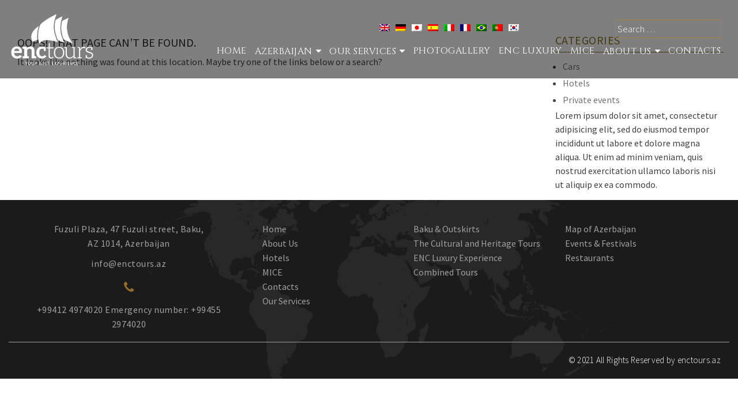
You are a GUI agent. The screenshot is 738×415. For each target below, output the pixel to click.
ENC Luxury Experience (457, 257)
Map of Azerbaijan (600, 229)
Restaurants (589, 257)
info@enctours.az (128, 263)
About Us (627, 51)
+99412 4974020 (70, 309)
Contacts (694, 50)
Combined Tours (445, 272)
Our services (362, 51)
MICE (582, 50)
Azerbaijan (283, 51)
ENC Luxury (530, 50)
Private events (591, 99)
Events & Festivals (601, 243)
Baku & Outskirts (446, 229)
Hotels (576, 83)
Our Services (286, 301)
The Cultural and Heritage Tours (476, 243)
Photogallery (452, 50)
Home (232, 50)
